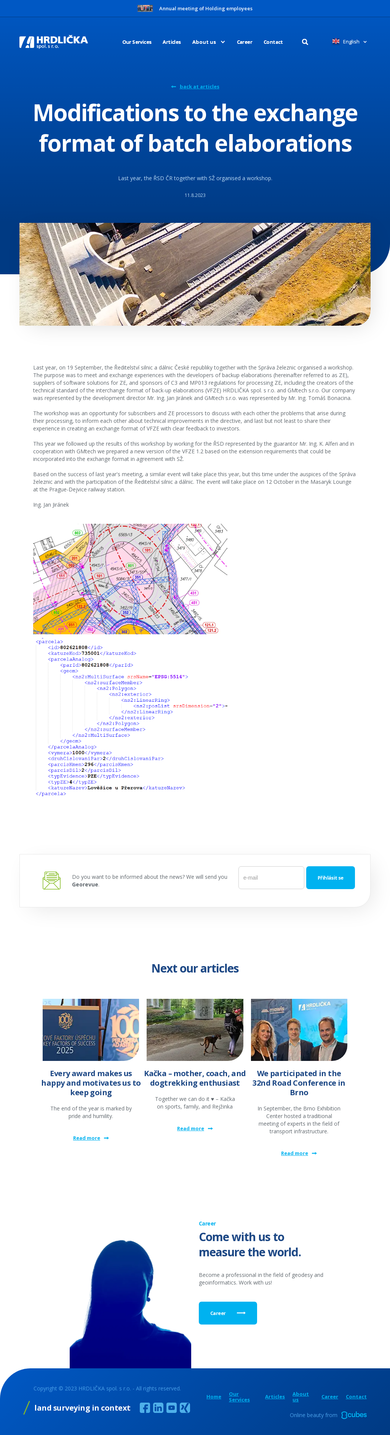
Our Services (137, 41)
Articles (172, 41)
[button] (203, 41)
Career (244, 41)
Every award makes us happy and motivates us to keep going (91, 1083)
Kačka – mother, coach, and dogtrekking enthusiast (195, 1078)
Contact (273, 41)
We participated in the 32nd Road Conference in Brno (299, 1083)
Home (213, 1397)
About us (300, 1397)
